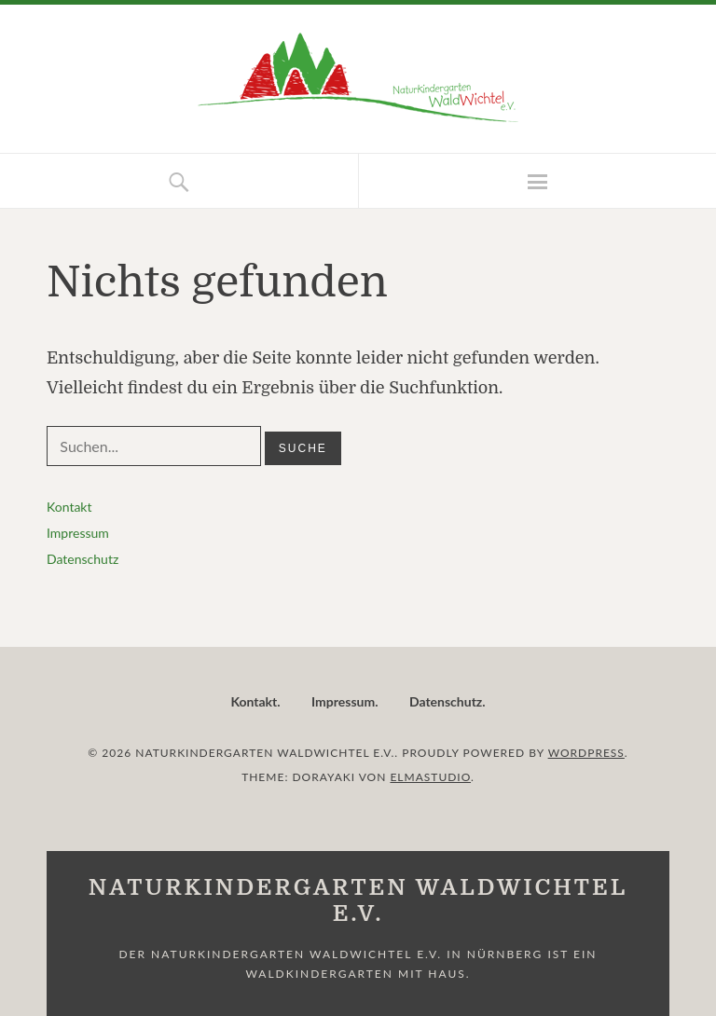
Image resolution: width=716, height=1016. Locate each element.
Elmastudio (430, 777)
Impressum (78, 533)
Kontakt (69, 507)
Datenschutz (82, 559)
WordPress (586, 753)
